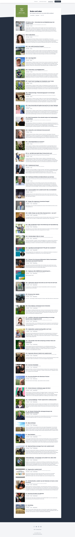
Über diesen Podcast (42, 1)
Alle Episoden (50, 1)
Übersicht (36, 1)
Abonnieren (57, 1)
